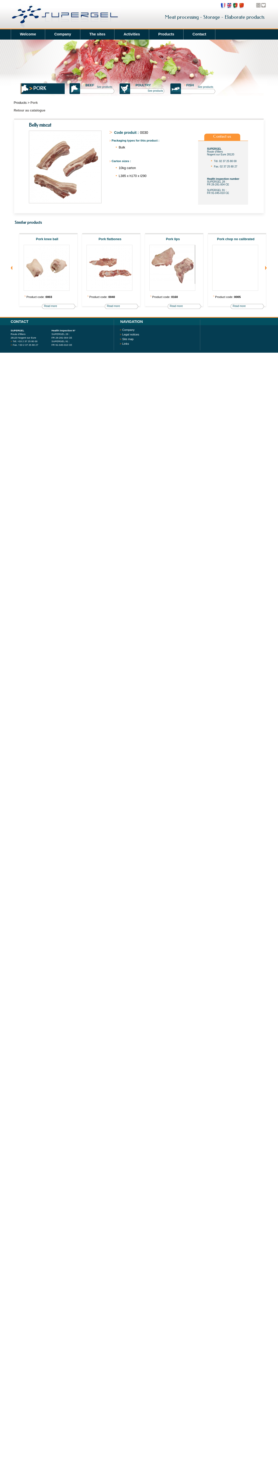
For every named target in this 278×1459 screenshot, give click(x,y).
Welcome (28, 34)
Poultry (142, 85)
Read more (50, 306)
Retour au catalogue (29, 110)
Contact (199, 34)
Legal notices (130, 334)
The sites (97, 34)
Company (62, 34)
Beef (88, 85)
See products (104, 87)
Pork (39, 88)
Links (125, 343)
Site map (127, 339)
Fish (189, 85)
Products (166, 34)
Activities (131, 34)
